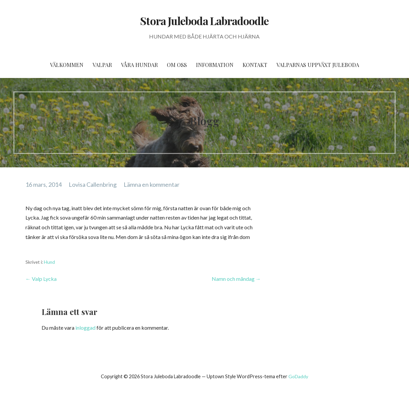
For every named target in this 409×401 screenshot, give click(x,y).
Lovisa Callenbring (93, 184)
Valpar (102, 64)
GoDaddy (298, 376)
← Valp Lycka (41, 278)
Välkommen (66, 64)
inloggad (85, 327)
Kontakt (255, 64)
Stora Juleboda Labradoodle (204, 20)
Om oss (177, 64)
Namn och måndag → (236, 278)
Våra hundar (139, 64)
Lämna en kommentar (152, 184)
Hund (49, 262)
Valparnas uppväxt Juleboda (317, 64)
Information (214, 64)
